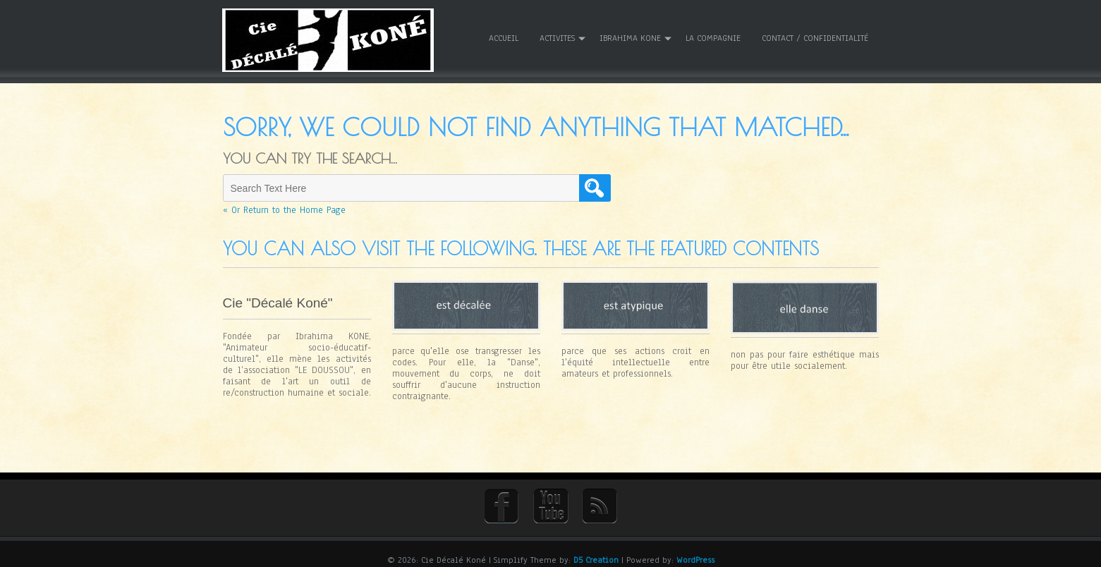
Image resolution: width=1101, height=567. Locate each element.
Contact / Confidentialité (815, 34)
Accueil (503, 34)
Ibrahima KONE (630, 34)
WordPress (695, 550)
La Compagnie (713, 34)
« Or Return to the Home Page (284, 203)
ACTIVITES (557, 34)
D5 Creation (596, 550)
